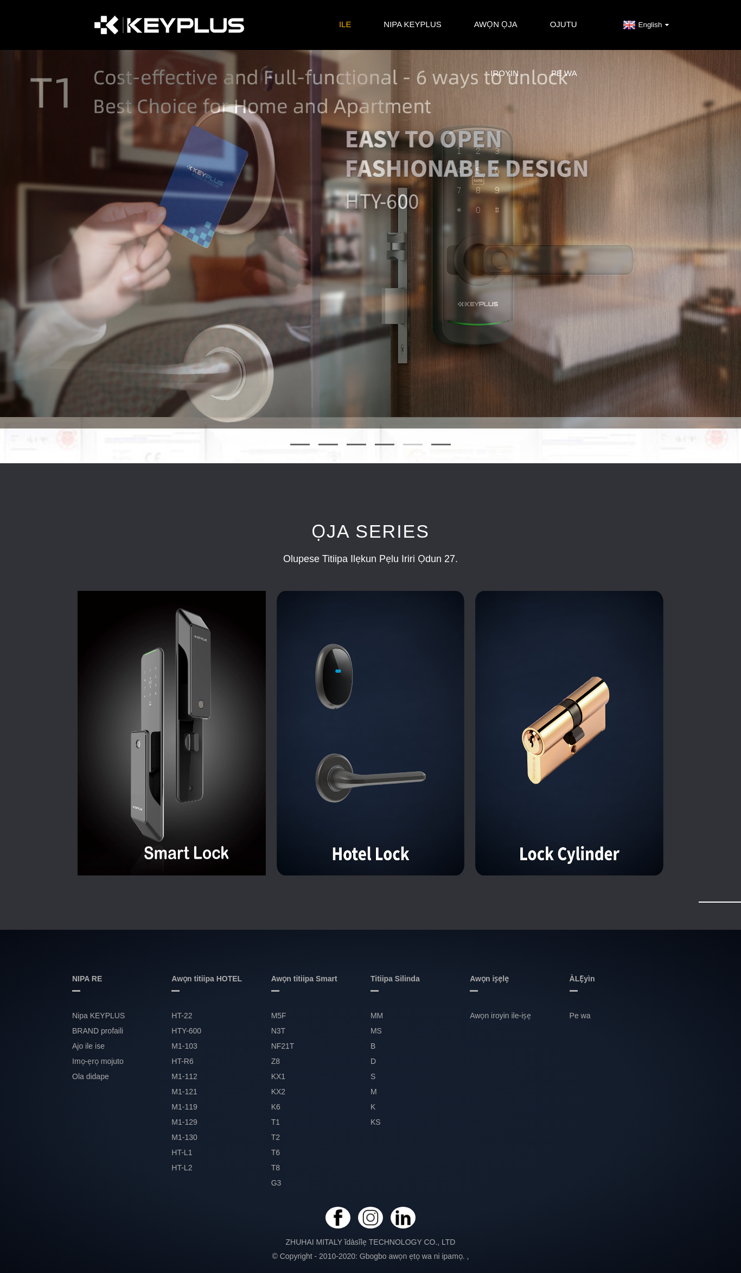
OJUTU (563, 24)
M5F (278, 1015)
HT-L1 (181, 1152)
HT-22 (181, 1015)
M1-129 (184, 1122)
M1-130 (184, 1137)
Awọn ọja (496, 24)
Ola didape (90, 1076)
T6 (275, 1152)
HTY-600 (186, 1030)
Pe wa (564, 73)
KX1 (278, 1076)
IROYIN (504, 73)
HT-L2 (181, 1167)
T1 (275, 1122)
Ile (345, 24)
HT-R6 (182, 1061)
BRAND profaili (97, 1030)
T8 (275, 1167)
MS (376, 1030)
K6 (275, 1106)
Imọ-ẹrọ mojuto (98, 1061)
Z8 (275, 1061)
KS (375, 1122)
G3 (276, 1183)
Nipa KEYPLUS (412, 24)
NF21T (283, 1046)
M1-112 (184, 1076)
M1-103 (184, 1046)
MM (376, 1015)
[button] (300, 444)
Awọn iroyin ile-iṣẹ (500, 1015)
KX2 (278, 1091)
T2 (275, 1137)
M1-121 (184, 1091)
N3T (278, 1030)
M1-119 (184, 1106)
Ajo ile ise (88, 1046)
